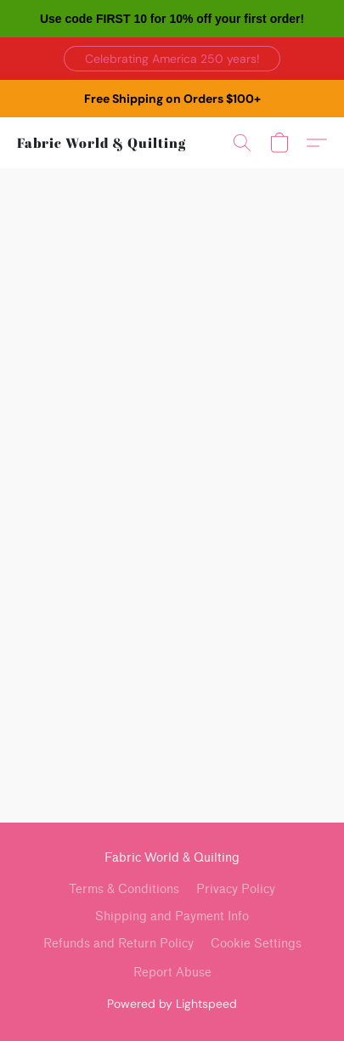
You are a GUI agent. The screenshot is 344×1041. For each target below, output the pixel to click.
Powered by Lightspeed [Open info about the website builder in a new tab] (172, 1003)
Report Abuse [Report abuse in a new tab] (172, 972)
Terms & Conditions (124, 889)
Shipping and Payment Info (172, 916)
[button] (172, 58)
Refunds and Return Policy (118, 943)
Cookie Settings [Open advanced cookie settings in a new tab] (256, 943)
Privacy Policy (235, 889)
